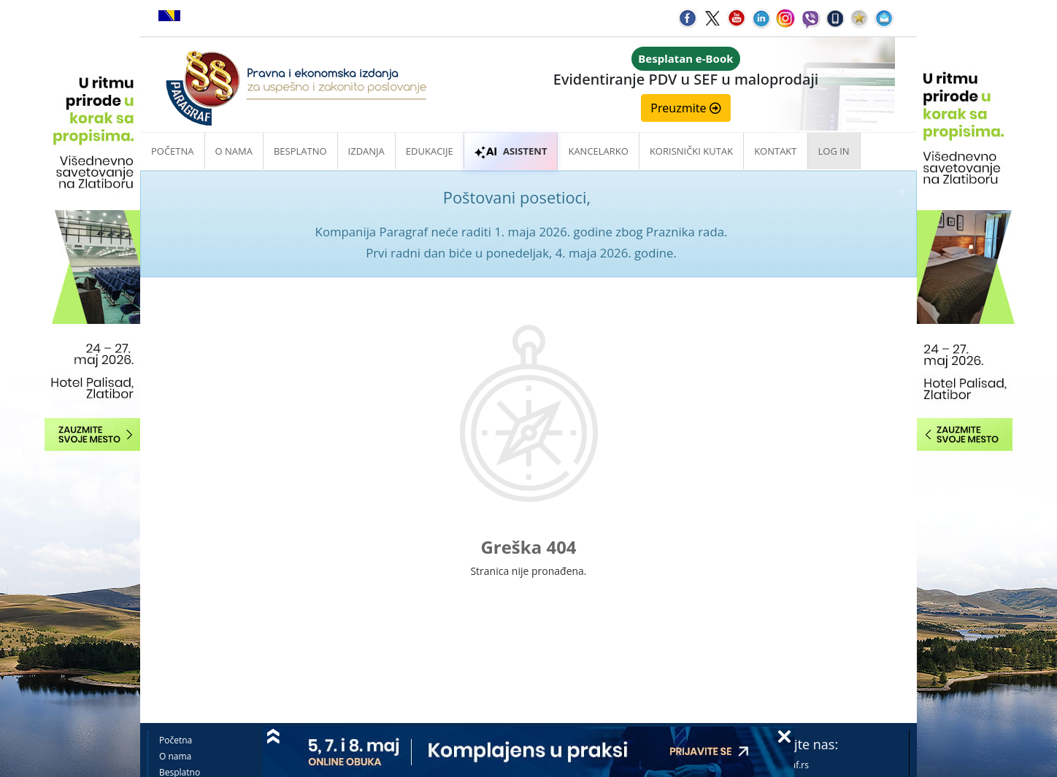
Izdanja (366, 151)
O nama (234, 151)
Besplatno (300, 151)
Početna (172, 151)
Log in (834, 151)
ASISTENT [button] (510, 151)
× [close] (901, 192)
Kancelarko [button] (598, 151)
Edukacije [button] (429, 151)
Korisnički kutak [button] (691, 151)
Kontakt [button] (775, 151)
